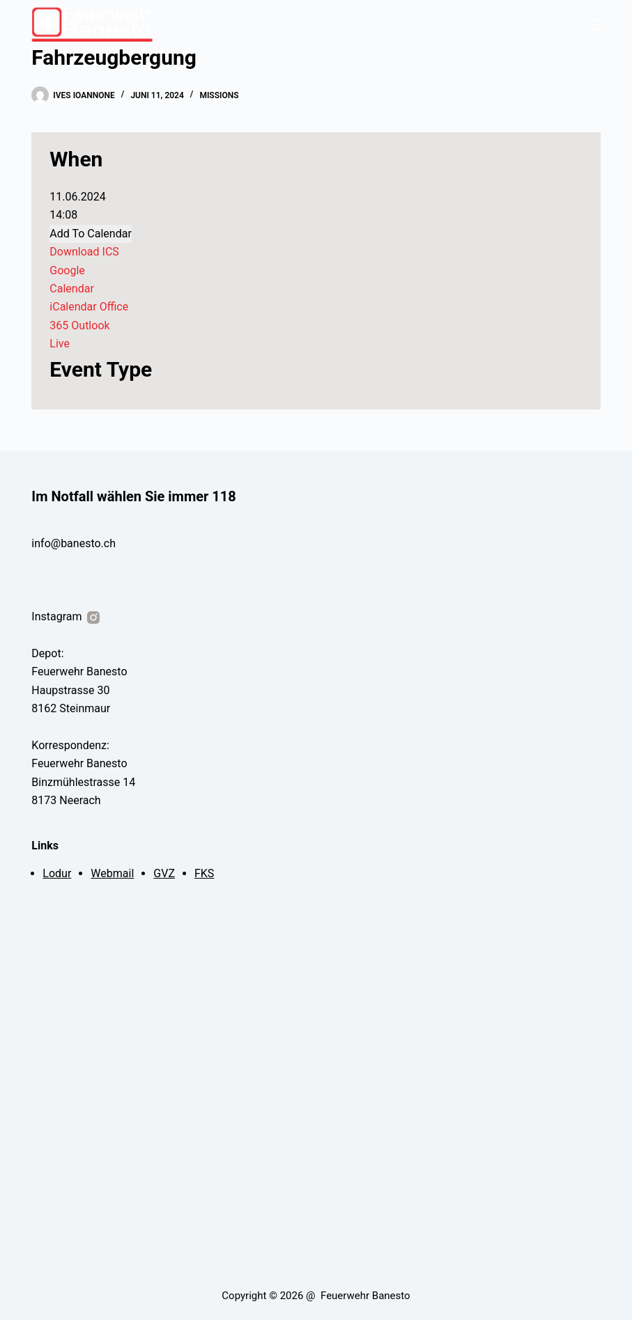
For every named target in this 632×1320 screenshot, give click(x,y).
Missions (218, 95)
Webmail (112, 873)
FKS (204, 873)
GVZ (164, 873)
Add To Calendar (90, 233)
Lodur (57, 873)
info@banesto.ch (73, 543)
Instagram (66, 616)
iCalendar (72, 306)
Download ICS (83, 251)
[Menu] (594, 24)
